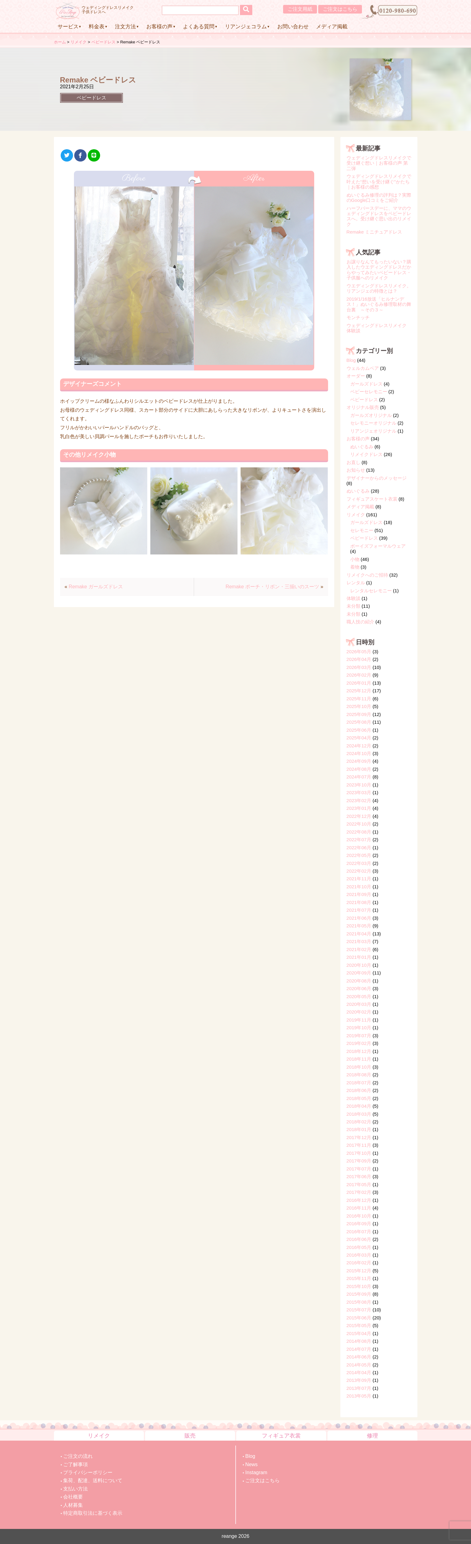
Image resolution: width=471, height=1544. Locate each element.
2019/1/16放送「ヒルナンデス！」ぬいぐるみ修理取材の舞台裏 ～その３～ (379, 304)
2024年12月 (359, 745)
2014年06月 (359, 1356)
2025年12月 (359, 690)
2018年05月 (359, 1098)
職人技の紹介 (360, 621)
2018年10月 (359, 1067)
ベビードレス (91, 97)
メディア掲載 (331, 27)
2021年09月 (359, 894)
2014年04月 (359, 1372)
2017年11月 (359, 1145)
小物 (354, 559)
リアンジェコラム (246, 27)
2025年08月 (359, 722)
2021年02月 (359, 949)
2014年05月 (359, 1364)
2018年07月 (359, 1082)
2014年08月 (359, 1341)
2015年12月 (359, 1270)
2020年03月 (359, 1004)
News (251, 1464)
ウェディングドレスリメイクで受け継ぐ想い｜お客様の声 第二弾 (379, 163)
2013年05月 (359, 1395)
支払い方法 (75, 1488)
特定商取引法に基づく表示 (92, 1513)
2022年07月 (359, 839)
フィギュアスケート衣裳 (372, 499)
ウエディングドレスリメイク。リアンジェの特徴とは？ (379, 288)
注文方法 (125, 27)
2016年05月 (359, 1247)
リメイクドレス (366, 454)
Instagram (256, 1472)
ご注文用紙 (300, 9)
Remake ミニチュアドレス (374, 231)
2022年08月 (359, 831)
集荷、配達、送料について (92, 1480)
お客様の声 (159, 27)
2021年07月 (359, 910)
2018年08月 (359, 1074)
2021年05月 (359, 925)
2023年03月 (359, 792)
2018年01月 (359, 1129)
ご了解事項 (75, 1464)
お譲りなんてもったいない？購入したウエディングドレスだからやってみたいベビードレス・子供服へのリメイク (379, 269)
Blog (351, 360)
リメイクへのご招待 (367, 575)
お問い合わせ (293, 27)
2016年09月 (359, 1223)
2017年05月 (359, 1184)
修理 (372, 1436)
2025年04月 (359, 737)
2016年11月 (359, 1207)
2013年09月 (359, 1380)
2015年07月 (359, 1309)
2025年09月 (359, 714)
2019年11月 (359, 1019)
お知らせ (356, 470)
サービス (68, 27)
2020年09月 (359, 972)
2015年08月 (359, 1302)
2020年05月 (359, 996)
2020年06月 (359, 988)
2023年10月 (359, 784)
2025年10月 (359, 706)
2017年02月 (359, 1192)
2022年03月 (359, 863)
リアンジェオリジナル (373, 431)
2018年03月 (359, 1114)
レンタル (356, 582)
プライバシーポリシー (87, 1472)
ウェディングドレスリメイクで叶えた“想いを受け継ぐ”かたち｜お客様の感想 (379, 182)
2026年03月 (359, 667)
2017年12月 (359, 1137)
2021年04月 (359, 933)
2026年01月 (359, 683)
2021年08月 (359, 902)
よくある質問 (198, 27)
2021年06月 (359, 918)
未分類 (353, 606)
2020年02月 (359, 1011)
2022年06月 (359, 847)
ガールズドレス (366, 383)
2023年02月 (359, 800)
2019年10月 (359, 1027)
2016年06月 (359, 1239)
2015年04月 (359, 1333)
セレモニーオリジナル (373, 423)
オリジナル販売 (363, 407)
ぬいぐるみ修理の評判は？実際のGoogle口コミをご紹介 (379, 197)
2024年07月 (359, 776)
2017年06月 (359, 1176)
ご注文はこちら (340, 9)
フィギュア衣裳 (281, 1436)
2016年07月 (359, 1231)
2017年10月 (359, 1153)
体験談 (353, 598)
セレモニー (361, 530)
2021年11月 (359, 878)
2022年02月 (359, 871)
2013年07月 (359, 1388)
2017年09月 (359, 1160)
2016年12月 (359, 1200)
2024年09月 (359, 761)
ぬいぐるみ (361, 446)
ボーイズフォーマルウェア (378, 546)
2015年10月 (359, 1286)
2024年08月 (359, 769)
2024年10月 (359, 753)
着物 (354, 567)
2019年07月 (359, 1035)
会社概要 (73, 1496)
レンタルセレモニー (371, 590)
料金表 (96, 27)
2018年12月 (359, 1051)
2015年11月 (359, 1278)
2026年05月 (359, 651)
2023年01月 (359, 808)
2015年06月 (359, 1317)
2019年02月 (359, 1043)
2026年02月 (359, 675)
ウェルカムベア (363, 368)
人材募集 (73, 1504)
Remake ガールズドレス (96, 586)
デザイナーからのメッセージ (377, 478)
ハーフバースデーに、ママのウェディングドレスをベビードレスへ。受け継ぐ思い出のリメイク (379, 216)
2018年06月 (359, 1090)
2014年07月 (359, 1349)
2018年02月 (359, 1121)
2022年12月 (359, 816)
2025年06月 (359, 730)
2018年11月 (359, 1059)
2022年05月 (359, 855)
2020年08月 (359, 980)
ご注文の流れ (78, 1456)
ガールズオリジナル (371, 415)
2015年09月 (359, 1294)
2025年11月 (359, 698)
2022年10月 (359, 823)
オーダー (356, 375)
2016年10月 (359, 1215)
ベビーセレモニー (368, 391)
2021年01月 (359, 957)
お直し (353, 462)
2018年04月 (359, 1106)
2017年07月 (359, 1168)
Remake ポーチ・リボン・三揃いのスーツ (272, 586)
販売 (190, 1436)
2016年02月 (359, 1262)
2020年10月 (359, 965)
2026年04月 (359, 659)
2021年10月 (359, 886)
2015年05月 (359, 1325)
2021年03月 (359, 941)
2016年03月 (359, 1255)
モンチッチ (358, 317)
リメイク (356, 514)
